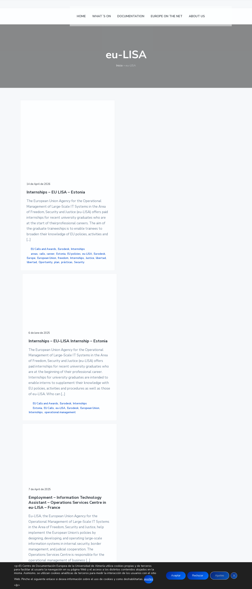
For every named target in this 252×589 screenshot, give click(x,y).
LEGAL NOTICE (176, 479)
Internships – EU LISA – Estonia (41, 163)
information (136, 357)
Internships (47, 311)
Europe (56, 324)
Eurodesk (32, 311)
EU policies (44, 320)
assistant (138, 348)
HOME (97, 475)
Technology (151, 361)
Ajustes (217, 575)
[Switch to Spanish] (217, 18)
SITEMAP (171, 498)
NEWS (97, 480)
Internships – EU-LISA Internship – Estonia (93, 146)
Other (132, 343)
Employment (154, 348)
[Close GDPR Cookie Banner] (233, 575)
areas (34, 316)
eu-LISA (32, 324)
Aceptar (168, 575)
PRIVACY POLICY (177, 484)
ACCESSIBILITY (176, 493)
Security (33, 345)
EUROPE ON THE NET (108, 489)
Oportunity (34, 341)
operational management (93, 330)
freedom (54, 329)
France (157, 352)
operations (151, 357)
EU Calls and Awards (43, 307)
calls (42, 316)
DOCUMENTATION (106, 484)
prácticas (55, 341)
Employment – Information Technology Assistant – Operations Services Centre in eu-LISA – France (145, 160)
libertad (32, 337)
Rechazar (193, 575)
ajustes (46, 583)
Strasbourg (136, 361)
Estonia (31, 320)
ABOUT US (100, 494)
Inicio (119, 65)
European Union (37, 329)
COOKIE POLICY (176, 489)
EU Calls (98, 314)
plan (45, 341)
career (51, 316)
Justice (47, 333)
